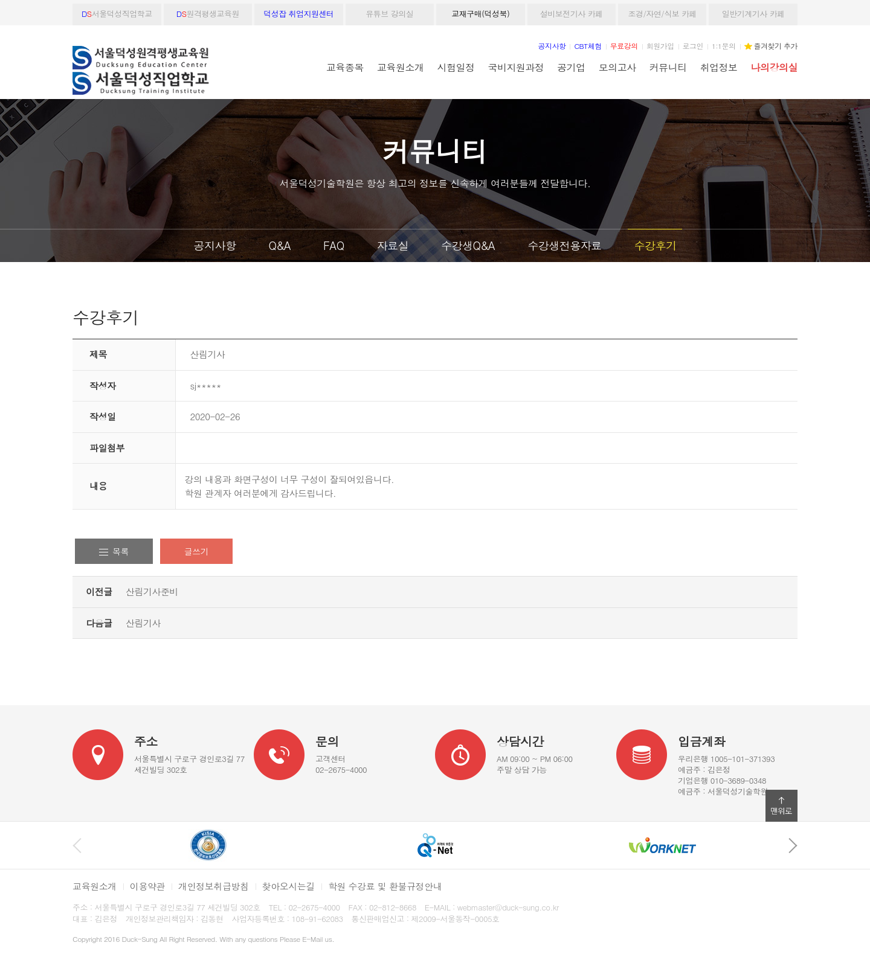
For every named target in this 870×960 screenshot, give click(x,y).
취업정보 (719, 67)
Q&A (279, 245)
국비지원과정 (516, 67)
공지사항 (215, 245)
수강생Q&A (468, 245)
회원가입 (660, 45)
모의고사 (617, 67)
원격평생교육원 (207, 13)
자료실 (393, 245)
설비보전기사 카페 (571, 13)
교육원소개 (400, 67)
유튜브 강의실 (389, 13)
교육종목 (345, 67)
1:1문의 (724, 45)
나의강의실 (774, 67)
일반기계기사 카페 (753, 13)
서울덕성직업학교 (117, 13)
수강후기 (655, 245)
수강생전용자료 (564, 245)
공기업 (571, 67)
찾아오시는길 (288, 886)
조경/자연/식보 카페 (662, 13)
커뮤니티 (668, 67)
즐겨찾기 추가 (776, 45)
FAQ (333, 245)
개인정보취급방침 (213, 886)
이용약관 (147, 886)
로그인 (693, 45)
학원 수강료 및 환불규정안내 (385, 886)
